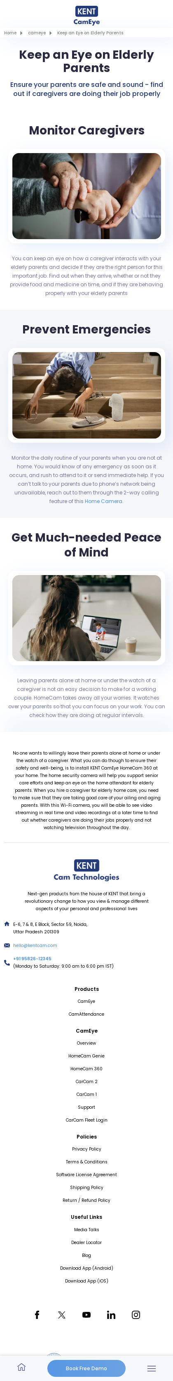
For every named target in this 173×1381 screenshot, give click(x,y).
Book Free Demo (86, 1368)
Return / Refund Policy (86, 1200)
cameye (37, 33)
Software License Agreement (86, 1175)
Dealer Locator (86, 1243)
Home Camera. (104, 501)
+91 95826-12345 (32, 959)
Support (86, 1107)
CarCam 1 (87, 1094)
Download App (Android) (86, 1268)
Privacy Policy (86, 1149)
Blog (86, 1255)
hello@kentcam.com (35, 945)
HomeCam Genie (86, 1056)
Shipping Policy (86, 1187)
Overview (86, 1043)
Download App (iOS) (86, 1281)
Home (10, 33)
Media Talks (86, 1230)
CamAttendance (86, 1014)
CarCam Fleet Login (87, 1120)
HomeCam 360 (86, 1069)
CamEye (86, 1001)
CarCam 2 (87, 1082)
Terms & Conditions (87, 1162)
